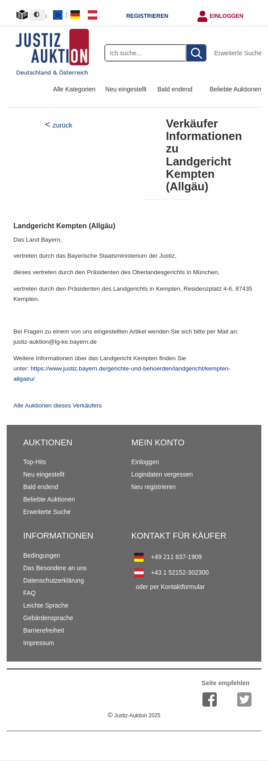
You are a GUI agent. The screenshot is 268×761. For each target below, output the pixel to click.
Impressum (38, 642)
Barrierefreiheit (43, 630)
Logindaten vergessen (162, 474)
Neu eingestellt (126, 89)
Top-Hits (34, 461)
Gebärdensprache (48, 617)
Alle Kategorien (74, 89)
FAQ (29, 592)
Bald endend (175, 89)
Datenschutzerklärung (53, 580)
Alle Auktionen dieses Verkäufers (57, 405)
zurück (62, 125)
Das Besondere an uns (55, 568)
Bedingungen (41, 555)
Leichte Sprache (45, 605)
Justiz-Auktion (133, 715)
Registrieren (147, 16)
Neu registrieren (153, 486)
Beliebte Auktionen (235, 89)
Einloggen (226, 16)
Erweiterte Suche (238, 53)
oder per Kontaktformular (170, 586)
